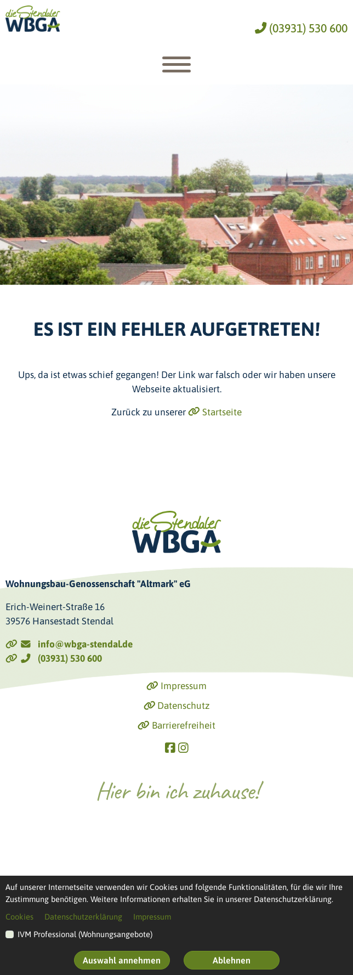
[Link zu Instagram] (183, 747)
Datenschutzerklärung (83, 916)
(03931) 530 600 (301, 28)
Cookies (19, 916)
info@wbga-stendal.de (69, 644)
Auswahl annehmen (122, 960)
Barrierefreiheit (176, 725)
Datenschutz (177, 705)
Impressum (176, 685)
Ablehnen (231, 960)
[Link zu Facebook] (170, 747)
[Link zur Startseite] (32, 18)
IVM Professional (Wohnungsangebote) (85, 934)
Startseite (215, 412)
